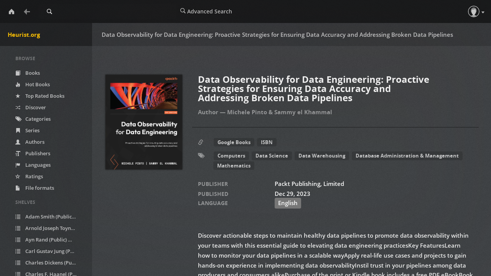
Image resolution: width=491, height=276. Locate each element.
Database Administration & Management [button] (407, 155)
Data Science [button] (271, 155)
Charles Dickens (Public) (50, 262)
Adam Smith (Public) (50, 216)
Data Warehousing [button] (321, 155)
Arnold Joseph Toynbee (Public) (50, 228)
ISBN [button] (267, 142)
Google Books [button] (233, 142)
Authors (29, 141)
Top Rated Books (39, 95)
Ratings (29, 176)
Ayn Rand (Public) (47, 239)
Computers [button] (231, 155)
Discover (30, 107)
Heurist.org (24, 34)
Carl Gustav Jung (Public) (50, 251)
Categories (33, 118)
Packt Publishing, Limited (309, 183)
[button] (473, 11)
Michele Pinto (247, 112)
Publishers (32, 153)
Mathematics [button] (233, 165)
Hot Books (32, 84)
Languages (33, 164)
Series (27, 130)
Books (27, 72)
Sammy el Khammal (303, 112)
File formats (34, 187)
